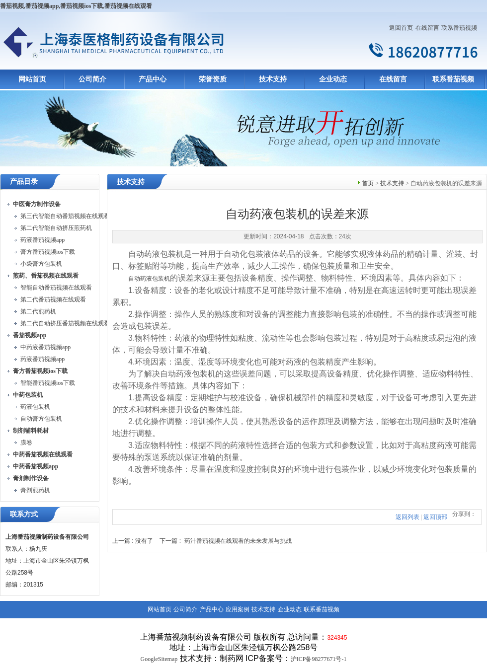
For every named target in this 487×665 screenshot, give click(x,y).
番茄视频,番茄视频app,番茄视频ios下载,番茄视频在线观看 (76, 5)
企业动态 (333, 79)
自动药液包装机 (149, 278)
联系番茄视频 (459, 27)
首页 (368, 183)
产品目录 (24, 181)
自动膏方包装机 (41, 418)
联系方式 (24, 514)
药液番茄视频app (42, 239)
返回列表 (407, 517)
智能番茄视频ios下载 (47, 382)
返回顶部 (435, 517)
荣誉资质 (213, 79)
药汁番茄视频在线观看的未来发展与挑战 (238, 540)
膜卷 (26, 442)
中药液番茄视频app (45, 347)
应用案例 (237, 609)
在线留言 (427, 27)
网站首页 (32, 79)
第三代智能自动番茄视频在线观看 (65, 216)
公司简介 (92, 79)
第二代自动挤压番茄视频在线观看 (65, 323)
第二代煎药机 (38, 311)
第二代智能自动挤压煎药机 (56, 227)
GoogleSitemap (159, 659)
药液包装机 (35, 406)
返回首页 (401, 27)
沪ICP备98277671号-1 (319, 659)
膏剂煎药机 (35, 490)
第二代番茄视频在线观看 (53, 299)
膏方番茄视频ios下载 (47, 251)
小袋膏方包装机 (41, 263)
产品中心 (152, 79)
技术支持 (273, 79)
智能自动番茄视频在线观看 (56, 287)
